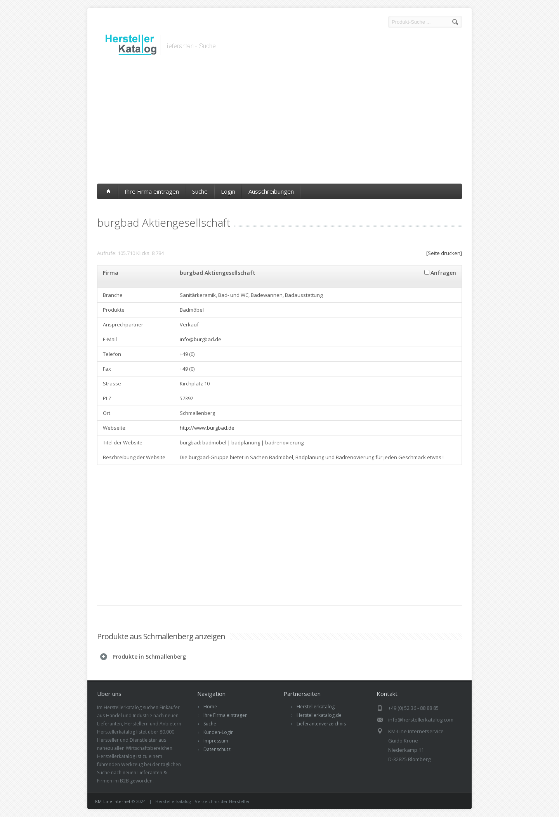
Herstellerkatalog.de (319, 715)
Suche (200, 191)
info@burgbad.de (200, 339)
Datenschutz (217, 749)
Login (228, 191)
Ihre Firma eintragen (152, 191)
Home (210, 706)
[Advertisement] (279, 121)
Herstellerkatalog (316, 706)
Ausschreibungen (271, 191)
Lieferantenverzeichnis (321, 723)
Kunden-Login (218, 732)
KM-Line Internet (112, 801)
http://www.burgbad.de (207, 427)
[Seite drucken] (444, 253)
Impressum (215, 740)
